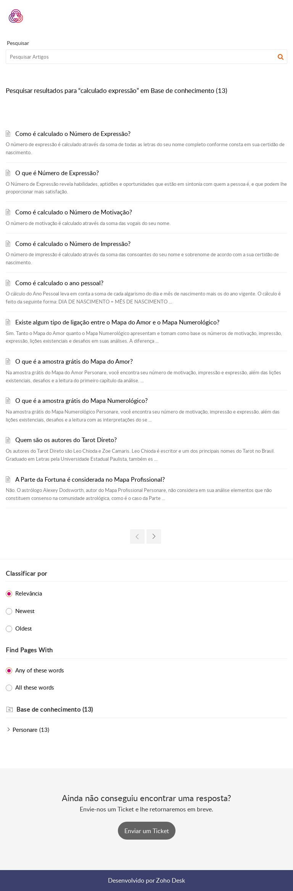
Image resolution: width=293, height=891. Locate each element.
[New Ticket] (146, 831)
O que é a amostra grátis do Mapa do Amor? (74, 361)
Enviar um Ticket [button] (146, 831)
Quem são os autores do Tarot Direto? (66, 440)
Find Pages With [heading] (29, 650)
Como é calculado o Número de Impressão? (72, 244)
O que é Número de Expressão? (57, 173)
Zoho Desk (170, 880)
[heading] (151, 710)
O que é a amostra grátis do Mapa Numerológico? (81, 400)
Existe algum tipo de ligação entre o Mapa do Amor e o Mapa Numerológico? (117, 322)
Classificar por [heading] (26, 573)
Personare (25, 729)
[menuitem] (261, 16)
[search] (146, 57)
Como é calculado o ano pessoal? (59, 283)
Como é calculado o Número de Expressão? (72, 133)
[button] (261, 16)
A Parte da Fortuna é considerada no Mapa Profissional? (90, 479)
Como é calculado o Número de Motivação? (73, 212)
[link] (137, 536)
